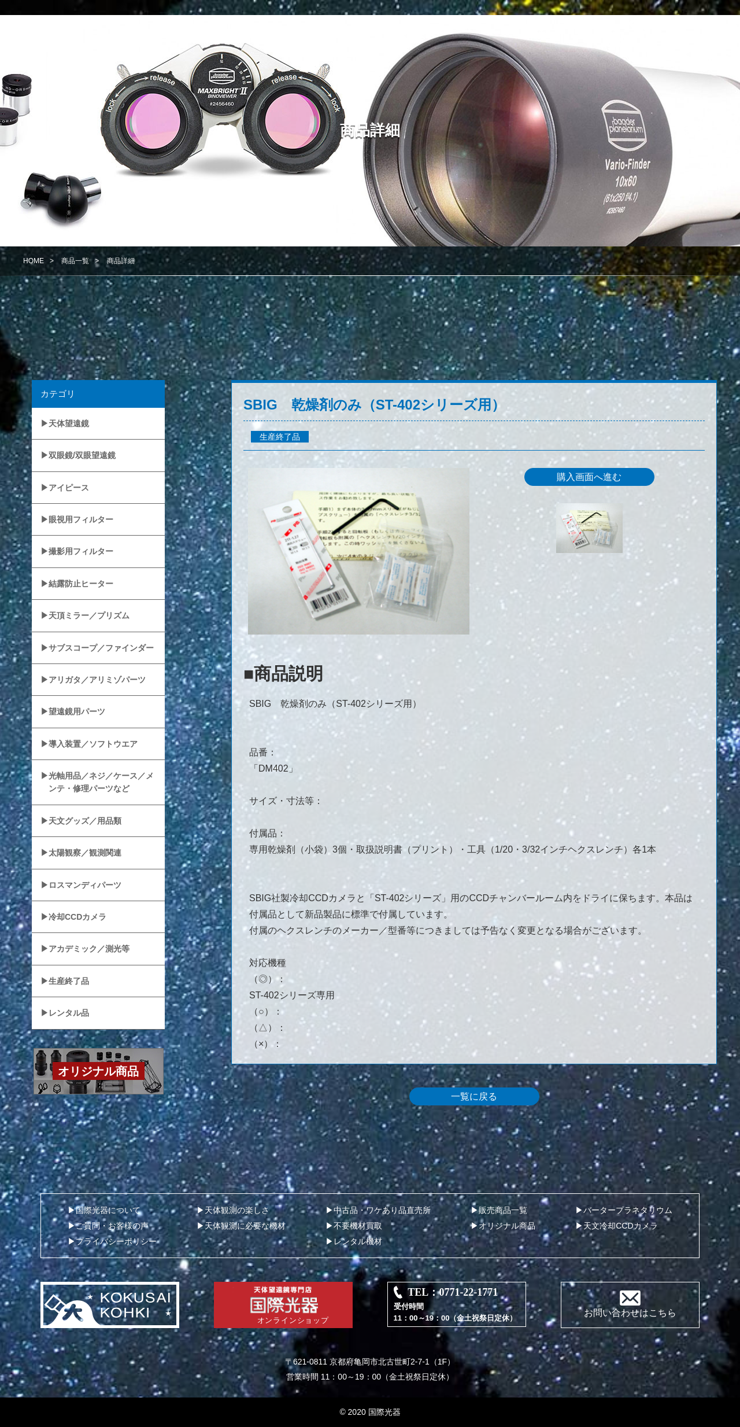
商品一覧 (75, 261)
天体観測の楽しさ (237, 1210)
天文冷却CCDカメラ (620, 1225)
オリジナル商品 (507, 1225)
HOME (33, 261)
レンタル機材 (358, 1241)
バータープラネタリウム (627, 1210)
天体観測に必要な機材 (245, 1225)
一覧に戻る (474, 1096)
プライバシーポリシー (116, 1241)
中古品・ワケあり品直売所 (382, 1210)
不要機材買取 (358, 1225)
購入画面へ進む (589, 477)
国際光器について (108, 1210)
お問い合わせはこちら (630, 1313)
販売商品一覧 (503, 1210)
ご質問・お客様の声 (112, 1225)
